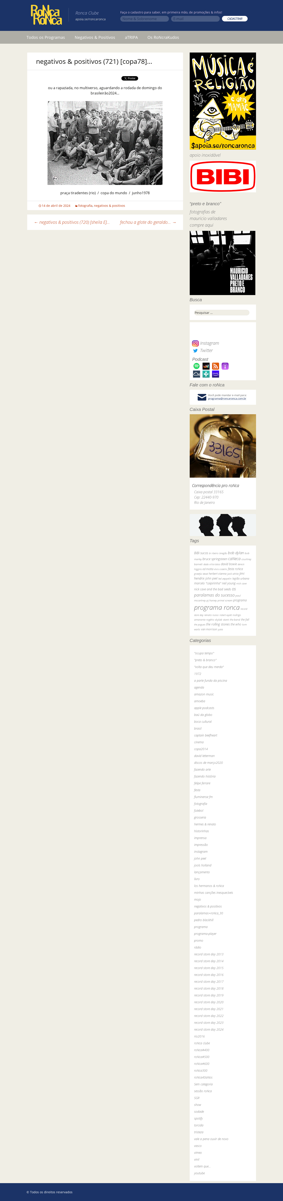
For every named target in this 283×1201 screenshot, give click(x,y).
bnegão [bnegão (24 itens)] (223, 553)
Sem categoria (203, 1084)
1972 (197, 674)
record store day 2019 (209, 995)
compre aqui (201, 225)
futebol (198, 810)
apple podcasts (204, 708)
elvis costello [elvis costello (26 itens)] (220, 569)
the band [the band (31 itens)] (235, 619)
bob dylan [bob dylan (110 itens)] (236, 552)
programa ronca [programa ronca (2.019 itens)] (217, 607)
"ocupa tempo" (204, 653)
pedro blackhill (203, 920)
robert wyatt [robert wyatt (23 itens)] (226, 615)
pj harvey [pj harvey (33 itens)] (212, 600)
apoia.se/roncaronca (90, 19)
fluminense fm (203, 797)
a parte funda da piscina (210, 680)
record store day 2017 (209, 981)
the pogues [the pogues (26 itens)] (199, 624)
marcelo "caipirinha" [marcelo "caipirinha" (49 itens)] (207, 583)
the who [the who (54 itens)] (236, 624)
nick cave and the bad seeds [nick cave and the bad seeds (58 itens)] (212, 589)
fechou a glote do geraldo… (148, 222)
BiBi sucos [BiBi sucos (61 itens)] (201, 553)
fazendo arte (202, 769)
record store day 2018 (209, 988)
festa (197, 790)
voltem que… (202, 1166)
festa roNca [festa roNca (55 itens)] (235, 569)
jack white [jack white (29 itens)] (233, 573)
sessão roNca (203, 1091)
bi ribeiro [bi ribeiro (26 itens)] (213, 553)
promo (198, 940)
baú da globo (203, 715)
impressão (201, 845)
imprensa (200, 838)
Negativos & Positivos (95, 37)
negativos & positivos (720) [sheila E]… (72, 222)
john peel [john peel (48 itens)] (211, 578)
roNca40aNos (203, 1077)
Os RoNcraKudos (163, 37)
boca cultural (203, 721)
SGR (196, 1098)
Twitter (202, 350)
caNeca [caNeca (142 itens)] (234, 558)
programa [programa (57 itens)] (240, 600)
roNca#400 (201, 1050)
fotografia (85, 205)
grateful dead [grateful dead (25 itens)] (201, 573)
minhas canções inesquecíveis (213, 892)
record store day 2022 (209, 1016)
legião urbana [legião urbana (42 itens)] (240, 578)
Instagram (205, 343)
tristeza (198, 1132)
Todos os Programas (46, 37)
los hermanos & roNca (209, 886)
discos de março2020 (208, 763)
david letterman (204, 756)
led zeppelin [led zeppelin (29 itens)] (224, 578)
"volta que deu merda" (209, 667)
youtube (199, 1173)
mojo (197, 899)
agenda (199, 687)
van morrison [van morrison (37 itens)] (209, 629)
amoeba (199, 701)
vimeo (198, 1152)
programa (201, 927)
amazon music (204, 694)
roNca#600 (201, 1064)
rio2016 (199, 1036)
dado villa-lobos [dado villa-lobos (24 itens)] (211, 564)
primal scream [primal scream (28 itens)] (225, 600)
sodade (199, 1111)
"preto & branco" (205, 660)
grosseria (200, 817)
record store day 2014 (209, 961)
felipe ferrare (202, 783)
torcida (198, 1125)
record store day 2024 (209, 1029)
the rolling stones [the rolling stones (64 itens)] (218, 624)
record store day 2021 (209, 1009)
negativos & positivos (109, 205)
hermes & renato (205, 824)
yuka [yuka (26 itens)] (220, 629)
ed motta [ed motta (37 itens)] (208, 569)
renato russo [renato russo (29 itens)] (211, 615)
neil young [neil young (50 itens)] (228, 583)
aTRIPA (131, 37)
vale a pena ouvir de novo (211, 1139)
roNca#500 (201, 1057)
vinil (196, 1159)
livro (197, 879)
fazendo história (205, 776)
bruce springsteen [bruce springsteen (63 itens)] (215, 559)
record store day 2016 (209, 975)
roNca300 (200, 1070)
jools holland (202, 865)
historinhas (201, 831)
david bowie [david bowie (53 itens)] (229, 564)
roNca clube (202, 1043)
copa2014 (201, 749)
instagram (201, 851)
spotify (198, 1118)
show (197, 1105)
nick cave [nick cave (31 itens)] (241, 583)
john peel (200, 858)
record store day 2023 (209, 1022)
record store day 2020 (209, 1002)
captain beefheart (205, 735)
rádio (197, 947)
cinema (199, 742)
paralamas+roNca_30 (208, 913)
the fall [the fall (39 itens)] (245, 619)
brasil (197, 728)
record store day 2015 (209, 968)
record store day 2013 (209, 954)
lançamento (202, 872)
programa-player (205, 934)
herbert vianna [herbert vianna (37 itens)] (217, 574)
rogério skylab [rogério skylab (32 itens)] (214, 619)
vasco (198, 1146)
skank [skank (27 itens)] (226, 619)
